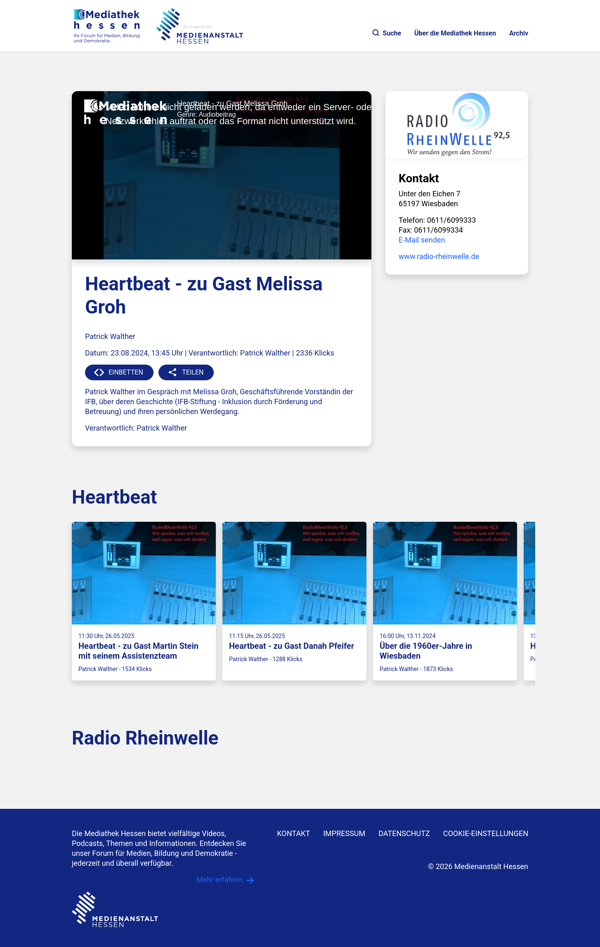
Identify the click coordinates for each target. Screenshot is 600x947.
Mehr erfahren (219, 879)
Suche (387, 33)
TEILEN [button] (192, 372)
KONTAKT (293, 833)
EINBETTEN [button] (126, 372)
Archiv (518, 33)
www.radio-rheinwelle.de (439, 256)
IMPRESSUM (344, 833)
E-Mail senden (422, 240)
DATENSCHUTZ (404, 833)
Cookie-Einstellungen (485, 833)
